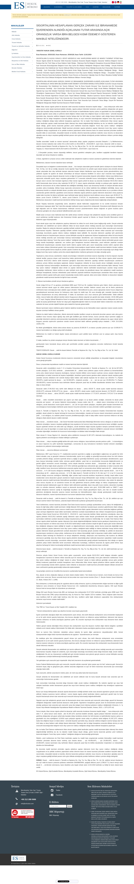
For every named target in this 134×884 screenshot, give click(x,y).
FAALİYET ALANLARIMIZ (74, 7)
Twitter (58, 790)
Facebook (59, 795)
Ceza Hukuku (22, 39)
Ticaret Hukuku (22, 42)
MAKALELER (106, 7)
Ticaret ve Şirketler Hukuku (22, 46)
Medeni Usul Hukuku (22, 71)
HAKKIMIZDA (58, 7)
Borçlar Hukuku (22, 68)
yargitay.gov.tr (67, 15)
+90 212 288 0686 (61, 2)
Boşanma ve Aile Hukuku (22, 61)
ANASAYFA (46, 7)
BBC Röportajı (54, 815)
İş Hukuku (22, 53)
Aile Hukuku (22, 35)
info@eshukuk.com (27, 803)
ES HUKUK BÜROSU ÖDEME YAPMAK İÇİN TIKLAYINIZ (27, 812)
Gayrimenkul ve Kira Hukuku (22, 57)
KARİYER (95, 7)
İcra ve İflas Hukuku (22, 64)
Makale (22, 31)
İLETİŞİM (117, 7)
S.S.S (87, 7)
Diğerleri (22, 50)
